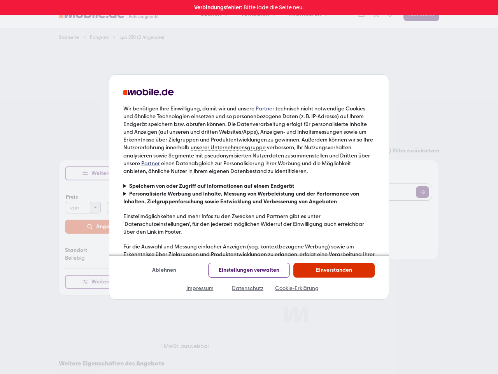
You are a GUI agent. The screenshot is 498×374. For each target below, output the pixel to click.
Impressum (200, 288)
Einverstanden (334, 270)
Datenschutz (247, 288)
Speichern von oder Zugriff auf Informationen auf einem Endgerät (211, 186)
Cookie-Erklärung (297, 288)
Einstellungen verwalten (249, 270)
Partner (265, 108)
